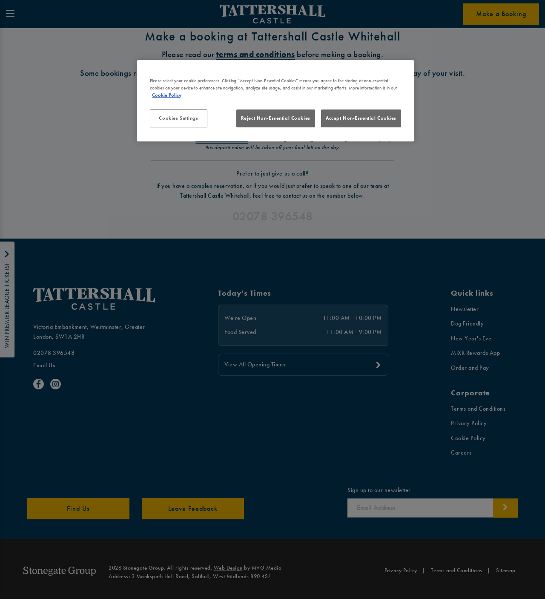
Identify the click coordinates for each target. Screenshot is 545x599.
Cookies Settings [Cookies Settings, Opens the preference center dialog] (178, 118)
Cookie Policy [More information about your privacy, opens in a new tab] (166, 95)
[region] (275, 101)
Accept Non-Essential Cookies (361, 118)
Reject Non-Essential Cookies (275, 118)
